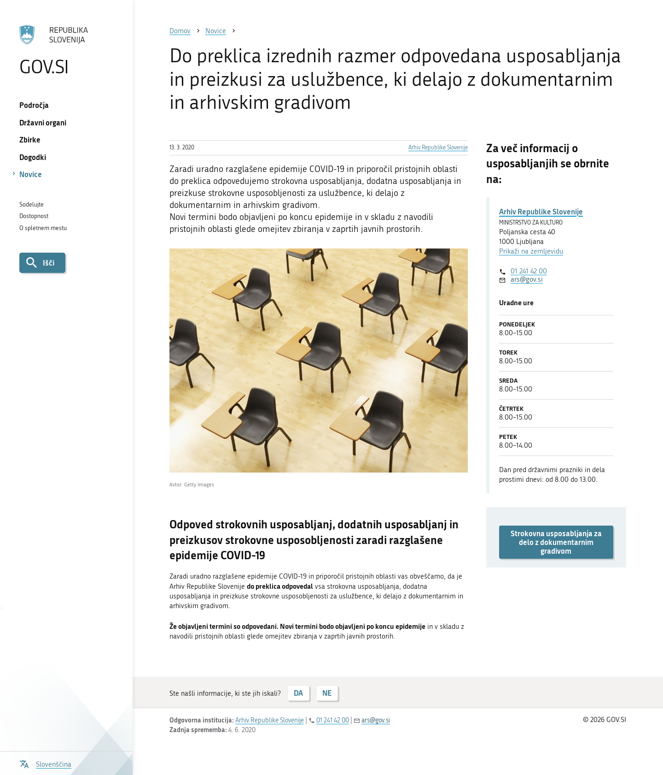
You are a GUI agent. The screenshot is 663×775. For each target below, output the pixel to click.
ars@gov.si (527, 279)
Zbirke (30, 139)
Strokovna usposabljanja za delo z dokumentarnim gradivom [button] (556, 542)
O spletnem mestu (43, 228)
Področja (34, 105)
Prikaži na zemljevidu (531, 251)
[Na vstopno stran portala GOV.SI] (66, 50)
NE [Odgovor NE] (327, 692)
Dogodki (32, 157)
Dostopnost (33, 216)
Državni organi (42, 122)
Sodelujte (31, 204)
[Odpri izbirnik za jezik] (45, 763)
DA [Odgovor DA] (298, 692)
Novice (30, 174)
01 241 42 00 (529, 271)
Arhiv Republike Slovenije (438, 147)
